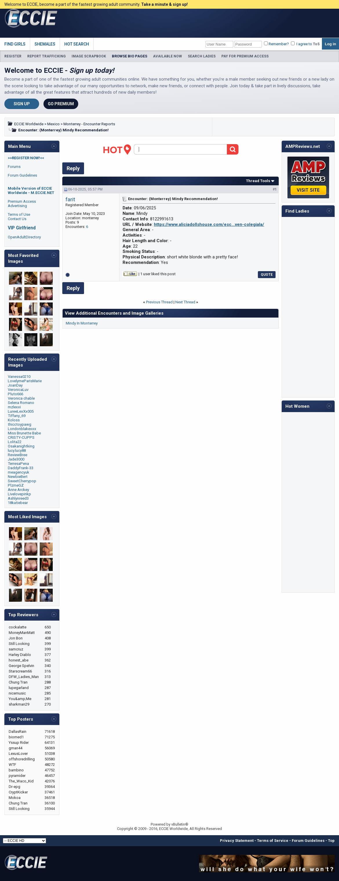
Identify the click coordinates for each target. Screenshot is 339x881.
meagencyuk (18, 472)
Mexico (53, 124)
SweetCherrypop (22, 481)
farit (70, 199)
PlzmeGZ (16, 485)
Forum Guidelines (22, 175)
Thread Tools (258, 181)
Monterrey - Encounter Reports (89, 124)
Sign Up (22, 103)
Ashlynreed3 (18, 498)
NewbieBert (18, 476)
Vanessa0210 (19, 376)
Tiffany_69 (16, 416)
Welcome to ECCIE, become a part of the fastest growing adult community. (96, 4)
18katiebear (18, 503)
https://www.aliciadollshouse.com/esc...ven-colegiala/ (209, 224)
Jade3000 (16, 459)
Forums (14, 166)
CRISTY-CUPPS (21, 437)
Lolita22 (14, 442)
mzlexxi (14, 407)
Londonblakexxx (22, 429)
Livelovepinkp (19, 494)
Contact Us (17, 219)
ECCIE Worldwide (28, 124)
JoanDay (15, 385)
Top (331, 840)
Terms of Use (19, 214)
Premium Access (22, 201)
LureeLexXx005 (21, 411)
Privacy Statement (237, 840)
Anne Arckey (18, 489)
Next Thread (185, 302)
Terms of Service (272, 840)
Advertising (17, 206)
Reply (73, 168)
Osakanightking (21, 446)
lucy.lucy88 (17, 450)
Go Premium (61, 103)
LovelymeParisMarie (25, 381)
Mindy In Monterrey (82, 323)
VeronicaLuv (18, 389)
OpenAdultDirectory (24, 237)
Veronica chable (21, 398)
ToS (316, 44)
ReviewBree (17, 455)
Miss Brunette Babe (24, 433)
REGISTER (12, 56)
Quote (267, 275)
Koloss (14, 420)
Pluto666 (15, 394)
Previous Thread (159, 302)
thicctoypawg (19, 424)
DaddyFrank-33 (20, 468)
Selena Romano (21, 402)
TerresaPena (18, 463)
